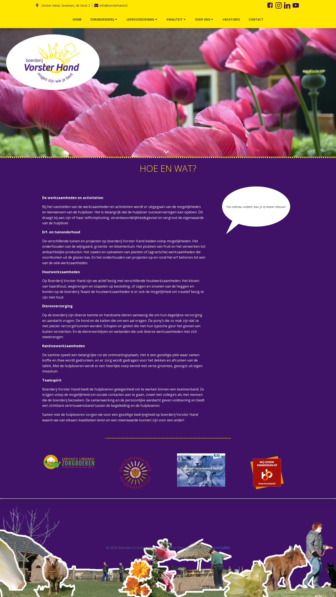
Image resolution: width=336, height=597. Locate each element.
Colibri (225, 547)
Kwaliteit (176, 19)
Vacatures (231, 19)
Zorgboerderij (104, 19)
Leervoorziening (142, 19)
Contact (256, 19)
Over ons (204, 19)
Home (77, 19)
